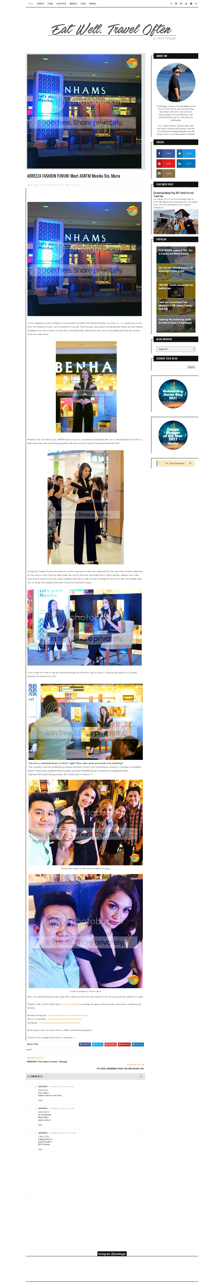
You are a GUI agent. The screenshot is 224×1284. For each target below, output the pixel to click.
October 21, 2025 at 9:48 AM (64, 1078)
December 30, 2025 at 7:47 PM (65, 1102)
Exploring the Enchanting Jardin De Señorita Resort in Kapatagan (172, 319)
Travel (95, 3)
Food (53, 3)
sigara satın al (47, 1089)
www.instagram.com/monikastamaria (70, 992)
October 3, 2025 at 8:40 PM (63, 1056)
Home (33, 3)
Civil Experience (174, 461)
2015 (58, 179)
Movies (76, 3)
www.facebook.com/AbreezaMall (67, 995)
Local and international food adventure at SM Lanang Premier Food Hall (172, 304)
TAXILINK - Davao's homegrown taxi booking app (173, 284)
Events (43, 3)
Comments (76, 179)
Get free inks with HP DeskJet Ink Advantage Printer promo (173, 267)
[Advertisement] (85, 1190)
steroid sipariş (47, 1084)
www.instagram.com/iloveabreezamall (62, 999)
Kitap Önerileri (47, 1111)
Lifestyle (64, 3)
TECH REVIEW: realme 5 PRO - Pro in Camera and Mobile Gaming (173, 250)
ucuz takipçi (46, 1062)
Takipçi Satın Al (48, 1109)
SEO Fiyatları (47, 1114)
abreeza (64, 179)
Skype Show (46, 1087)
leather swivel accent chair (52, 1065)
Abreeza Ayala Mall (72, 981)
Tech (85, 3)
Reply (43, 1070)
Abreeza (123, 313)
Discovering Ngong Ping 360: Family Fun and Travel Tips (171, 193)
